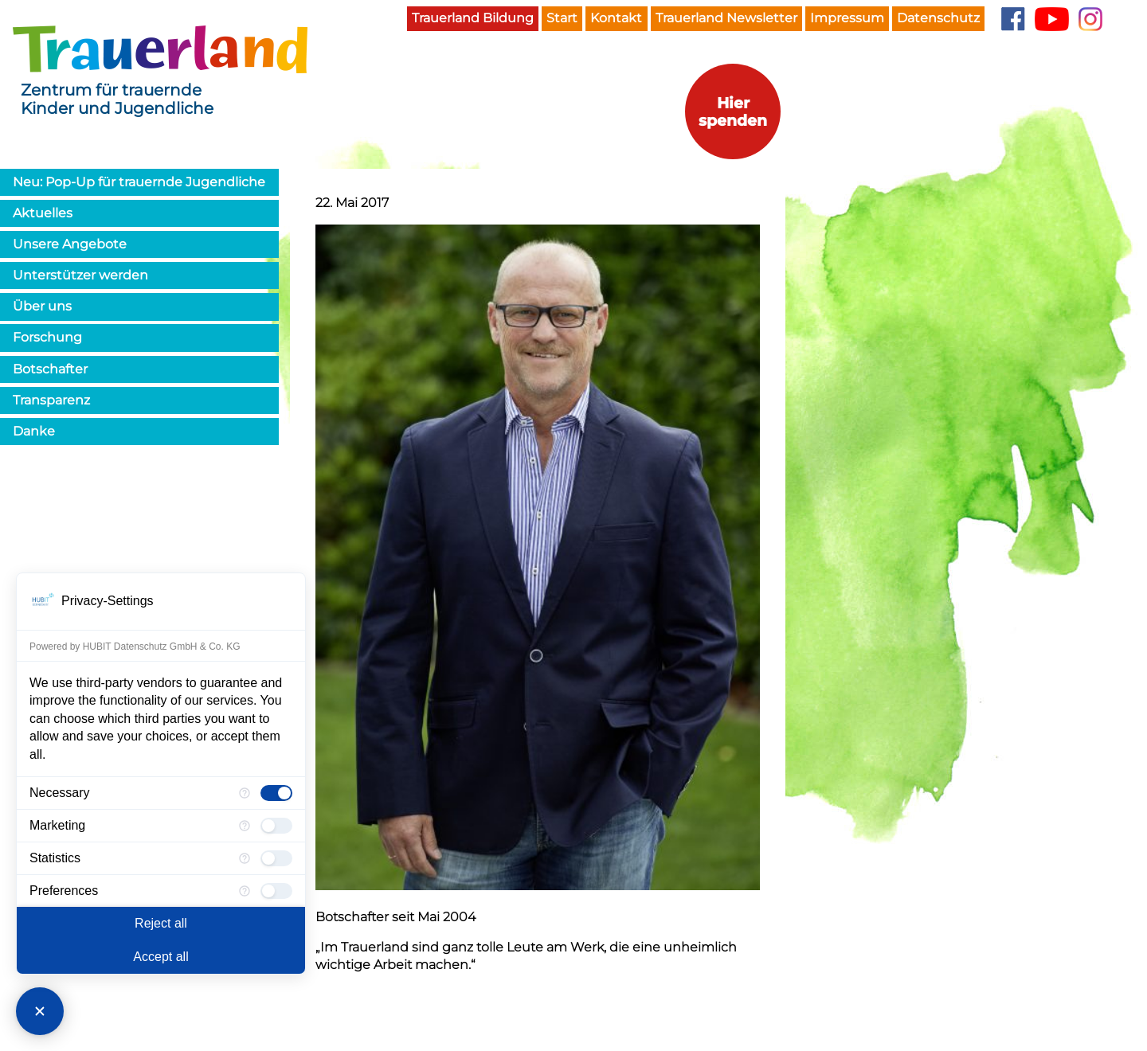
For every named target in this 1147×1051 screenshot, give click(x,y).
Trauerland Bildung (473, 17)
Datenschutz (938, 17)
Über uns (42, 306)
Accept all (160, 956)
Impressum (847, 17)
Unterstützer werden (80, 275)
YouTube (1052, 19)
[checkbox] (276, 793)
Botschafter (50, 369)
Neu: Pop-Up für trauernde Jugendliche (139, 181)
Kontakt (616, 17)
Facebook (1012, 18)
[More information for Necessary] (244, 793)
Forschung (47, 337)
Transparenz (51, 400)
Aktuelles (42, 213)
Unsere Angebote (70, 244)
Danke (34, 431)
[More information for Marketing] (244, 825)
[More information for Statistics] (244, 858)
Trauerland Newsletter (726, 17)
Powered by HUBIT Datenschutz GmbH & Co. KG (135, 646)
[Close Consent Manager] (40, 1011)
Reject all (161, 923)
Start (561, 17)
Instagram (1090, 19)
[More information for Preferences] (244, 891)
